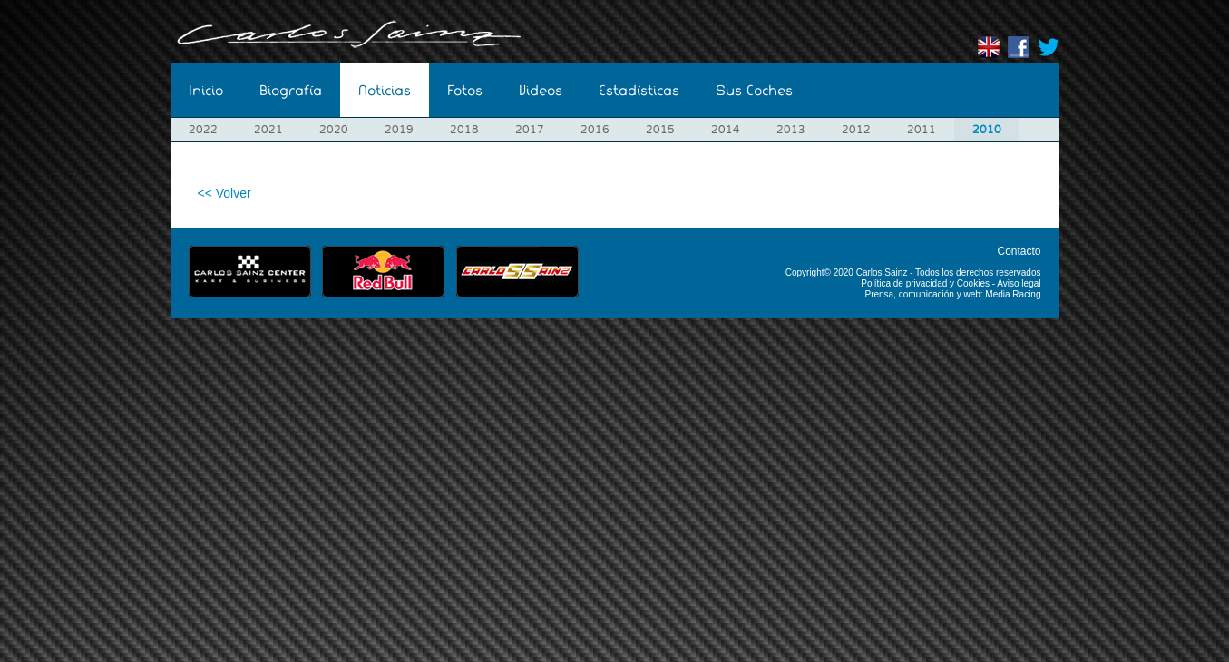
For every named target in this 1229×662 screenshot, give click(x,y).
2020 (333, 129)
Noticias (384, 90)
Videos (540, 90)
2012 (856, 129)
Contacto (1018, 251)
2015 (660, 129)
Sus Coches (754, 90)
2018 (464, 129)
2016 (595, 129)
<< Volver (224, 193)
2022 (203, 129)
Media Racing (1012, 294)
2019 (399, 129)
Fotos (465, 90)
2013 (790, 129)
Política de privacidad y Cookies (925, 283)
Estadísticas (639, 90)
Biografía (290, 90)
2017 (529, 129)
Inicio (206, 90)
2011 (921, 129)
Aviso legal (1018, 283)
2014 (725, 129)
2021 (268, 129)
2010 (986, 129)
